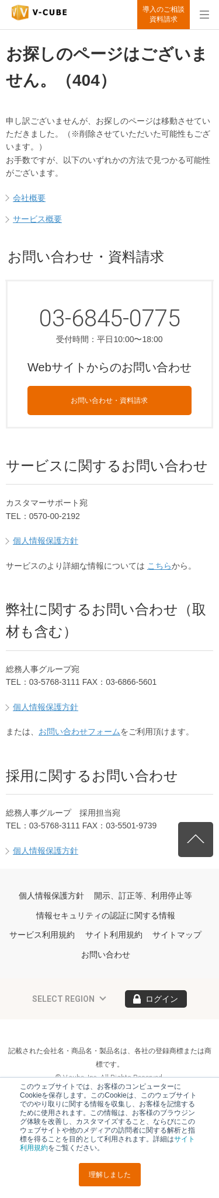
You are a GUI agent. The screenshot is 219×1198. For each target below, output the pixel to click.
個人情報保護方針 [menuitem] (51, 895)
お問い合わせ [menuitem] (105, 954)
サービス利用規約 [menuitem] (42, 934)
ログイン (161, 999)
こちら (159, 565)
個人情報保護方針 (45, 540)
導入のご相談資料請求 (163, 14)
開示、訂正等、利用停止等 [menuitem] (143, 895)
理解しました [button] (110, 1175)
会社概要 (29, 198)
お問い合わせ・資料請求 (109, 400)
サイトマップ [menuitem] (176, 934)
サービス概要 (37, 219)
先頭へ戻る (195, 839)
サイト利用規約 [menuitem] (113, 934)
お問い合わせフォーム (79, 731)
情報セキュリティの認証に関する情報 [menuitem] (105, 915)
